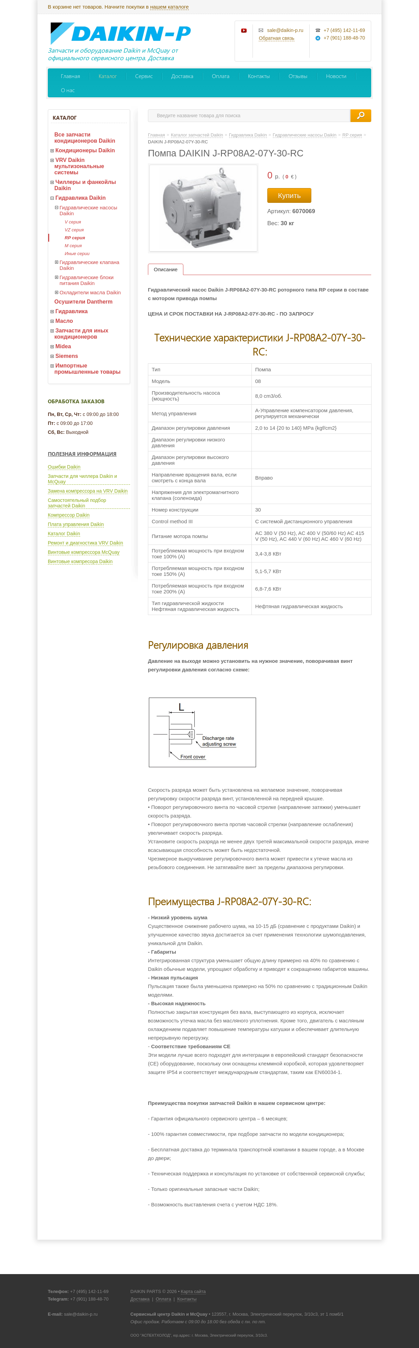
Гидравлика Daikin (80, 198)
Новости (336, 75)
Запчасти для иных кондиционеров (81, 334)
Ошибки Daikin (64, 467)
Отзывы (298, 75)
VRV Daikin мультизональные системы (79, 166)
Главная (70, 75)
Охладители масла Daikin (90, 292)
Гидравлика (71, 311)
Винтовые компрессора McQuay (83, 552)
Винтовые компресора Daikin (80, 561)
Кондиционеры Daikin (85, 150)
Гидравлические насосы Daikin (88, 210)
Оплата (220, 75)
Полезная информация (82, 453)
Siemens (66, 356)
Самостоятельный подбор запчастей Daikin (77, 502)
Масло (64, 321)
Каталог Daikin (64, 533)
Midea (63, 346)
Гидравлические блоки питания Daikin (87, 280)
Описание (166, 269)
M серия (73, 245)
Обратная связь (276, 38)
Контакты (259, 75)
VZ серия (74, 229)
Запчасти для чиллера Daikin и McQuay (82, 478)
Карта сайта (193, 1291)
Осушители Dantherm (83, 302)
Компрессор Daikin (68, 515)
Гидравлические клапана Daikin (89, 265)
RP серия (75, 237)
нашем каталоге (169, 7)
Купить (289, 195)
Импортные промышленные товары (87, 369)
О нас (68, 90)
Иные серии (77, 253)
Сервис (144, 75)
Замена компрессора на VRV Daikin (88, 491)
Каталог (108, 75)
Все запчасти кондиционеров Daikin (84, 138)
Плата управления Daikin (76, 524)
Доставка (182, 75)
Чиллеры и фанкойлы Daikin (85, 185)
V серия (73, 221)
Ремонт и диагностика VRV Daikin (85, 543)
